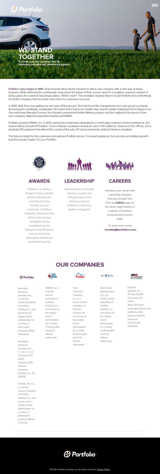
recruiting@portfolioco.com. (121, 229)
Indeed (120, 202)
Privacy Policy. (103, 470)
